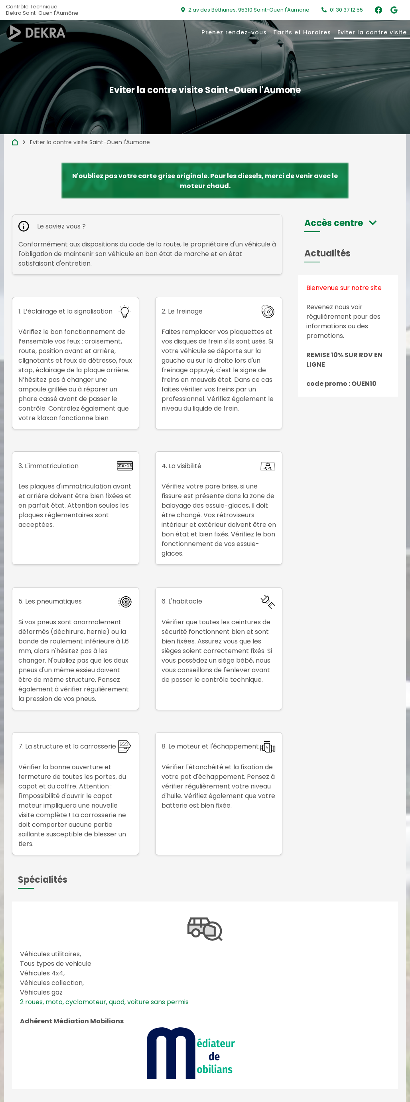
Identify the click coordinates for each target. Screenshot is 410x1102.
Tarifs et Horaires (302, 32)
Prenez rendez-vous (234, 32)
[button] (340, 223)
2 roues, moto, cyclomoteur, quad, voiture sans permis (104, 1002)
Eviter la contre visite (372, 32)
